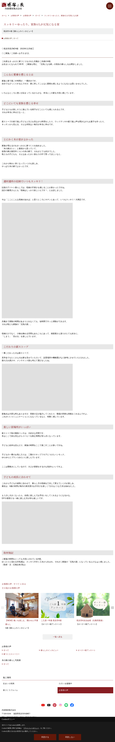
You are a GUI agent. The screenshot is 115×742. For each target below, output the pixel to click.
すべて (6, 650)
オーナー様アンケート (86, 650)
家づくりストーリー (12, 654)
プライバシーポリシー (31, 728)
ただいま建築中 (65, 683)
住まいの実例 (8, 683)
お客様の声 (63, 690)
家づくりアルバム (10, 690)
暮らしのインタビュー (49, 650)
